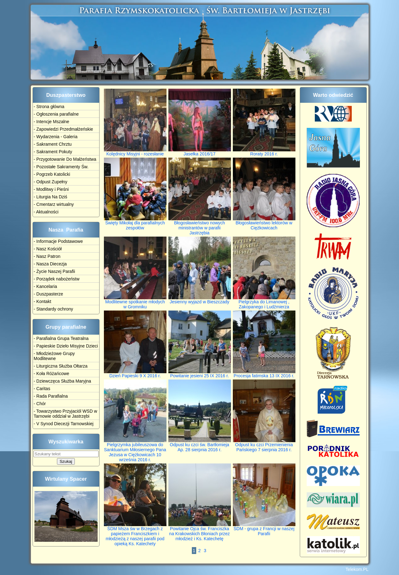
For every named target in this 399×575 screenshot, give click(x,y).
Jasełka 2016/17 (199, 151)
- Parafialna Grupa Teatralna (61, 338)
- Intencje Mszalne (51, 121)
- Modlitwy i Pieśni (51, 189)
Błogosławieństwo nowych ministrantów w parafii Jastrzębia (199, 225)
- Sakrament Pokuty (53, 151)
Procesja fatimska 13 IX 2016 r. (264, 373)
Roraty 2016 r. (264, 151)
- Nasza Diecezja (50, 263)
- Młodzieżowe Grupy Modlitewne (54, 356)
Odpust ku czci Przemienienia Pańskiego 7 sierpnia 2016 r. (264, 445)
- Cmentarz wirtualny (54, 204)
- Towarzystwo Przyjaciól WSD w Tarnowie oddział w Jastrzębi (65, 414)
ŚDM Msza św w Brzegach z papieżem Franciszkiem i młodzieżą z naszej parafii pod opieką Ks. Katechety (135, 534)
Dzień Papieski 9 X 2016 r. (135, 373)
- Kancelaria (45, 286)
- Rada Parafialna (51, 396)
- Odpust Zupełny (50, 181)
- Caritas (42, 388)
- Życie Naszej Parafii (54, 271)
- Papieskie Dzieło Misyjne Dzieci (66, 345)
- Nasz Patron (47, 256)
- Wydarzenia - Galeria (56, 136)
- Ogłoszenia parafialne (56, 114)
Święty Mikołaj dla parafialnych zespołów (135, 223)
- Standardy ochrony (53, 308)
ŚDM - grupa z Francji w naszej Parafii (264, 529)
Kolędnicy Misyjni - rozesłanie (135, 151)
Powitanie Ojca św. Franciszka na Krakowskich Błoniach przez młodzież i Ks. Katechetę (199, 531)
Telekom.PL (356, 569)
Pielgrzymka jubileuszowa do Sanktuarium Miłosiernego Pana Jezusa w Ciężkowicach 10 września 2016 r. (135, 450)
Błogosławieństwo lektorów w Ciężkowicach (264, 223)
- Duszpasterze (48, 293)
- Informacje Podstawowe (58, 241)
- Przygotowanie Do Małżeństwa (65, 159)
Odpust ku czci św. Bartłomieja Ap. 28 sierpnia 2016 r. (199, 445)
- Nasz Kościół (48, 248)
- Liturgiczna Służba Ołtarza (61, 366)
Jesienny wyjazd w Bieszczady (199, 299)
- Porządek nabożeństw (56, 278)
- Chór (40, 403)
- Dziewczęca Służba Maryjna (62, 381)
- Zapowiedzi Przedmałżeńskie (63, 129)
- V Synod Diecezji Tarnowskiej (64, 423)
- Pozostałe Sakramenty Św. (61, 166)
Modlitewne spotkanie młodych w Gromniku (135, 302)
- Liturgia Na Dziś (50, 196)
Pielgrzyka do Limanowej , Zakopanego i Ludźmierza (264, 302)
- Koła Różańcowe (51, 373)
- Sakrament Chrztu (53, 144)
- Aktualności (46, 211)
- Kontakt (42, 301)
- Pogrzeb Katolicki (52, 174)
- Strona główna (49, 106)
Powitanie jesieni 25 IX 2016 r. (199, 373)
